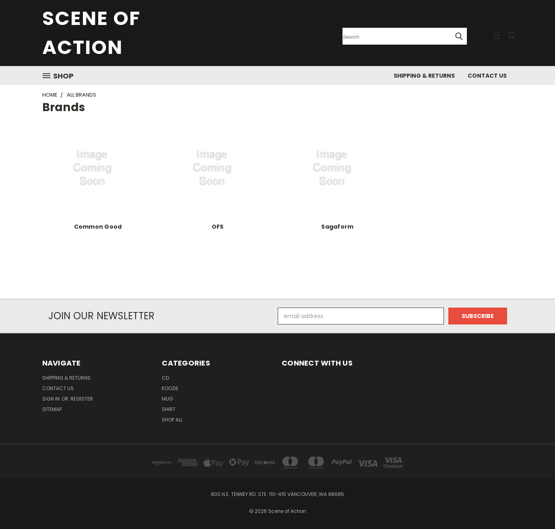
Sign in (51, 398)
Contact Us (487, 76)
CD (165, 377)
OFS (218, 227)
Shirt (168, 409)
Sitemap (52, 409)
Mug (167, 398)
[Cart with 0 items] (511, 35)
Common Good (98, 227)
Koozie (170, 388)
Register (81, 398)
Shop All (172, 419)
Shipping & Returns (424, 76)
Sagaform (337, 227)
